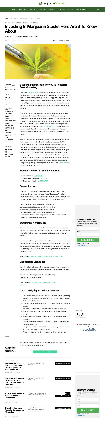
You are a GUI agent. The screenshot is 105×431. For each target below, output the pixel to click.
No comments (10, 41)
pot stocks (8, 132)
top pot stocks (9, 139)
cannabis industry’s (50, 126)
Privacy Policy (81, 245)
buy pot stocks (9, 125)
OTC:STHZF (44, 178)
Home (13, 9)
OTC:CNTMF (38, 176)
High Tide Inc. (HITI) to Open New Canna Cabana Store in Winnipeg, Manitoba (10, 349)
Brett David (7, 417)
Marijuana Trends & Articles (26, 22)
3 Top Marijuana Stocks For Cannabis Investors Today (45, 256)
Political (58, 9)
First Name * (80, 225)
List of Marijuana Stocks (23, 9)
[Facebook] (77, 315)
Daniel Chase (8, 372)
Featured (36, 9)
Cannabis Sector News (80, 9)
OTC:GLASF (44, 181)
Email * (78, 231)
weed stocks (8, 141)
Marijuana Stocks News (47, 9)
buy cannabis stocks (10, 120)
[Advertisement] (87, 293)
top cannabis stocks (10, 134)
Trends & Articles (67, 9)
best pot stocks (9, 118)
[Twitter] (82, 315)
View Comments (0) (45, 352)
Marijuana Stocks (9, 127)
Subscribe (87, 240)
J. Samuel (7, 98)
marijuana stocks (33, 92)
